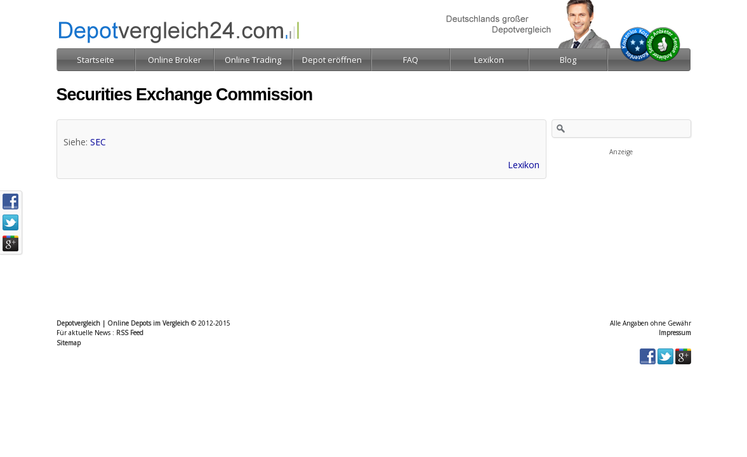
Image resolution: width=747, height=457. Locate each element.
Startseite (95, 59)
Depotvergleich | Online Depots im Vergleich (122, 323)
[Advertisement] (621, 220)
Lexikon (523, 165)
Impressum (675, 332)
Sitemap (68, 342)
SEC (98, 142)
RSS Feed (129, 332)
